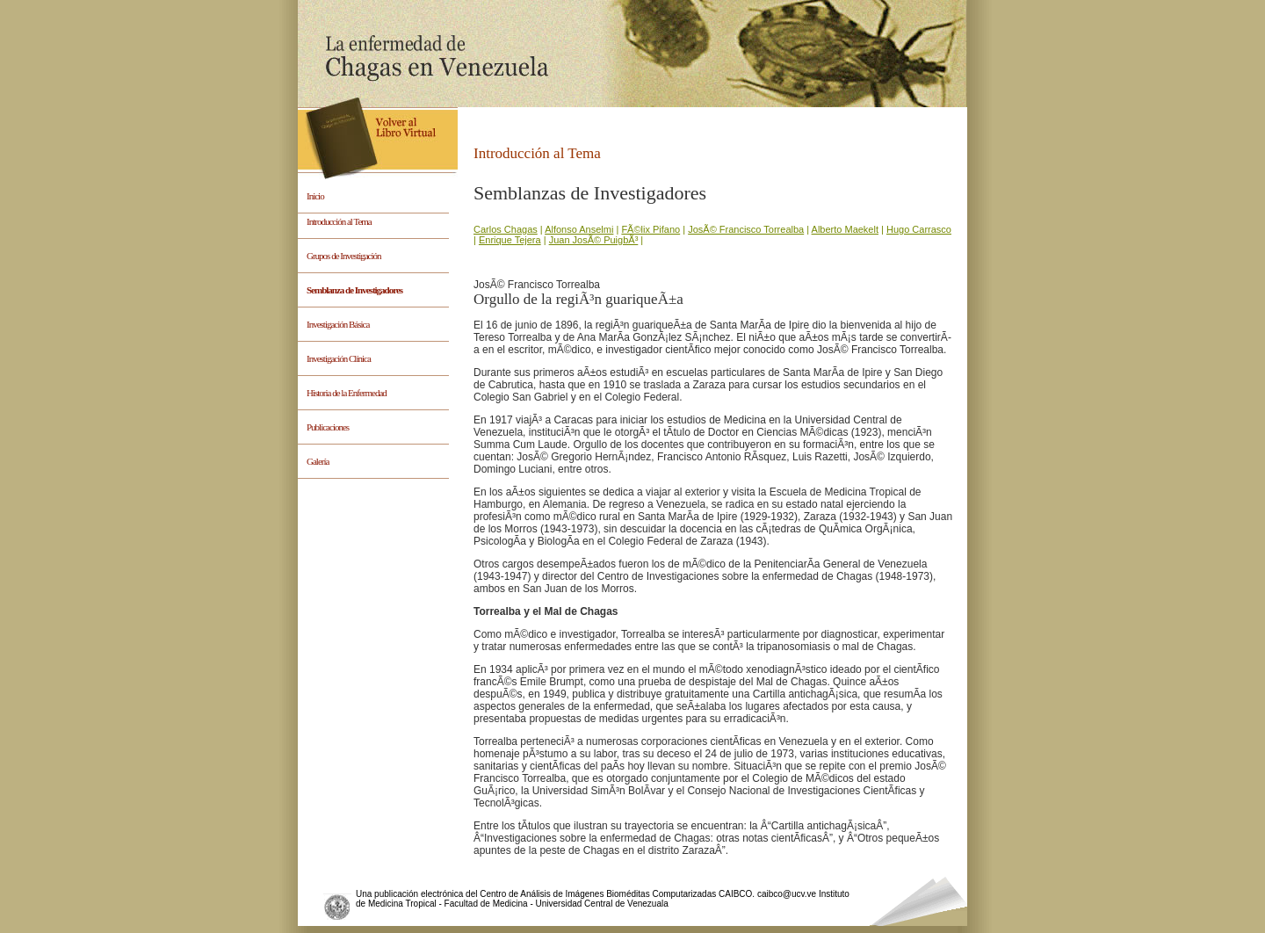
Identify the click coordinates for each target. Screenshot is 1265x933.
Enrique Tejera (510, 240)
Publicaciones (328, 427)
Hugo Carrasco (918, 229)
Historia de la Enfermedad (347, 392)
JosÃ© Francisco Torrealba (746, 229)
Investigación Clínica (339, 358)
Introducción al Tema (339, 221)
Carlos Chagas (505, 229)
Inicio (315, 196)
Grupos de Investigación (344, 255)
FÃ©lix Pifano (650, 229)
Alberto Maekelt (845, 229)
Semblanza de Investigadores (354, 290)
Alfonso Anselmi (579, 229)
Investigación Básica (338, 324)
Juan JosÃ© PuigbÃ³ (594, 240)
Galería (318, 461)
